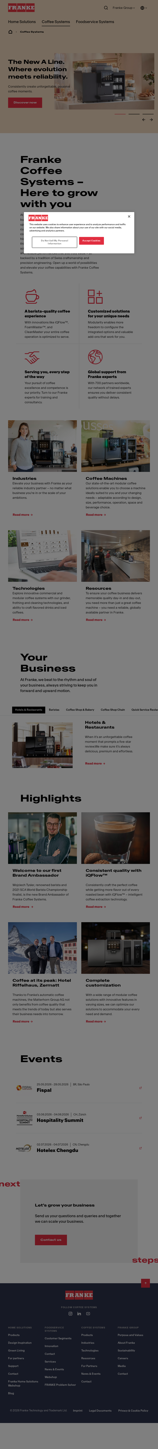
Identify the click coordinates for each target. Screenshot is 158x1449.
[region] (79, 232)
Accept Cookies (91, 241)
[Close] (129, 216)
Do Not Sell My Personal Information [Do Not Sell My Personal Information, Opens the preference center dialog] (54, 242)
